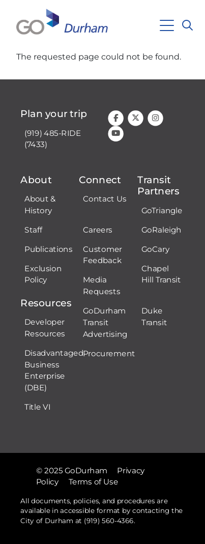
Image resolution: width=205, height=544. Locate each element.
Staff (33, 229)
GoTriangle (162, 210)
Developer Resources (44, 328)
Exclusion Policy (43, 274)
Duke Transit (154, 316)
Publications (48, 248)
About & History (40, 204)
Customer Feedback (102, 254)
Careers (97, 229)
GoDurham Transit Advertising (105, 322)
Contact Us (105, 198)
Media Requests (101, 285)
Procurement (109, 353)
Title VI (37, 407)
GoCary (155, 248)
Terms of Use (94, 481)
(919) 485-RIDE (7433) (52, 138)
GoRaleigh (161, 229)
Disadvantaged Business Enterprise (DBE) (53, 370)
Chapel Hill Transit (161, 274)
